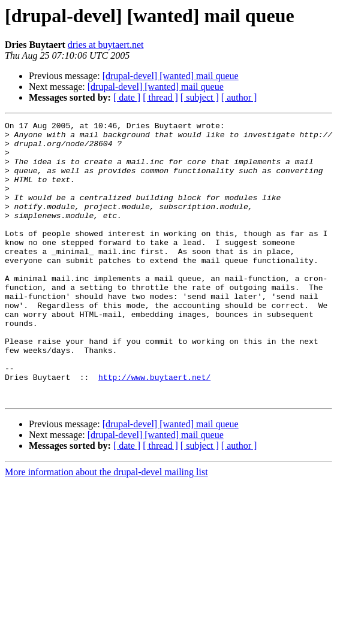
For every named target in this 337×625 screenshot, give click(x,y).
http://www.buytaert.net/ (154, 429)
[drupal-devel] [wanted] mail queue (171, 76)
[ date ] (126, 97)
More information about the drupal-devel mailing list (106, 528)
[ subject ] (199, 97)
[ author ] (239, 97)
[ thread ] (160, 97)
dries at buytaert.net (106, 45)
